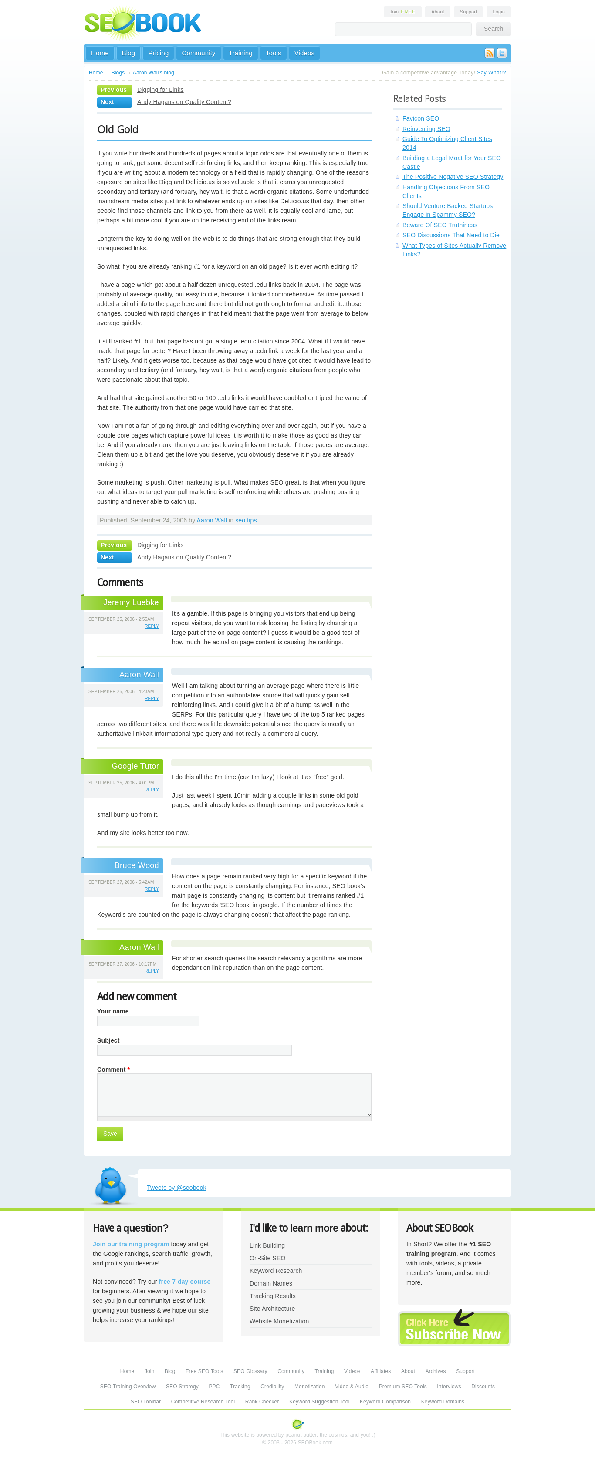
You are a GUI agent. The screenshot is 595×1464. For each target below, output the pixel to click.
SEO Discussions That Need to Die (451, 235)
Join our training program (131, 1244)
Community (198, 53)
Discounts (483, 1386)
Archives (436, 1371)
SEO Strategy (182, 1386)
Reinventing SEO (426, 128)
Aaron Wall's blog (153, 73)
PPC (214, 1386)
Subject (108, 1040)
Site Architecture (272, 1308)
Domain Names (271, 1283)
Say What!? (491, 73)
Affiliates (381, 1371)
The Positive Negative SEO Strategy (452, 176)
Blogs (118, 73)
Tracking (240, 1386)
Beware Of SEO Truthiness (439, 225)
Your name (113, 1011)
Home (100, 53)
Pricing (158, 53)
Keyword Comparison (385, 1402)
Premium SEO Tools (403, 1386)
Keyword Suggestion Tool (319, 1402)
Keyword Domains (442, 1402)
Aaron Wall (212, 520)
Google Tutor (135, 766)
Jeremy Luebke (131, 602)
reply (152, 626)
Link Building (267, 1245)
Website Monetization (279, 1321)
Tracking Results (273, 1295)
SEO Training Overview (128, 1386)
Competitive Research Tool (203, 1402)
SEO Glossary (250, 1371)
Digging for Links (160, 89)
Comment (113, 1069)
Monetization (309, 1386)
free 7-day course (185, 1281)
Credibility (272, 1386)
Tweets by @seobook (176, 1187)
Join (403, 11)
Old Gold (118, 129)
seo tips (246, 520)
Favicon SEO (420, 118)
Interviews (449, 1386)
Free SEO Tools (204, 1371)
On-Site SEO (267, 1258)
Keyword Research (276, 1270)
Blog (128, 53)
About (437, 11)
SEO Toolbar (146, 1402)
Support (468, 11)
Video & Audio (351, 1386)
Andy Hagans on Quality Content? (184, 101)
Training (241, 53)
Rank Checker (262, 1402)
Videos (304, 53)
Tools (273, 53)
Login (499, 11)
